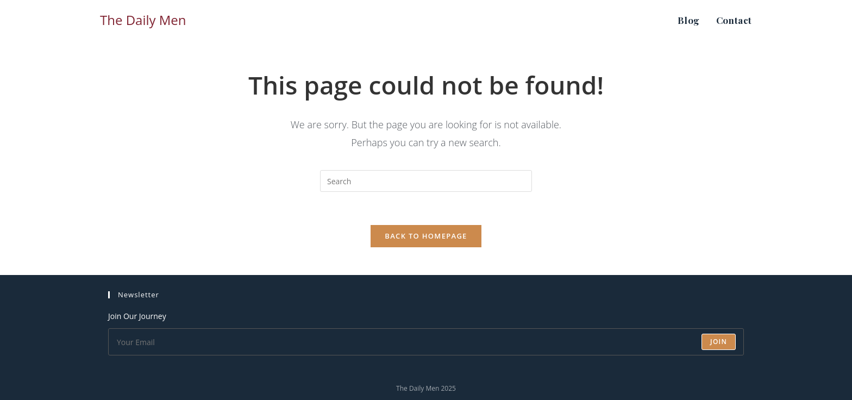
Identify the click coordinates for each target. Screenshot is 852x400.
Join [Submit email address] (718, 341)
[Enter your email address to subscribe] (426, 341)
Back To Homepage (426, 236)
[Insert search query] (426, 181)
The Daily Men (143, 20)
